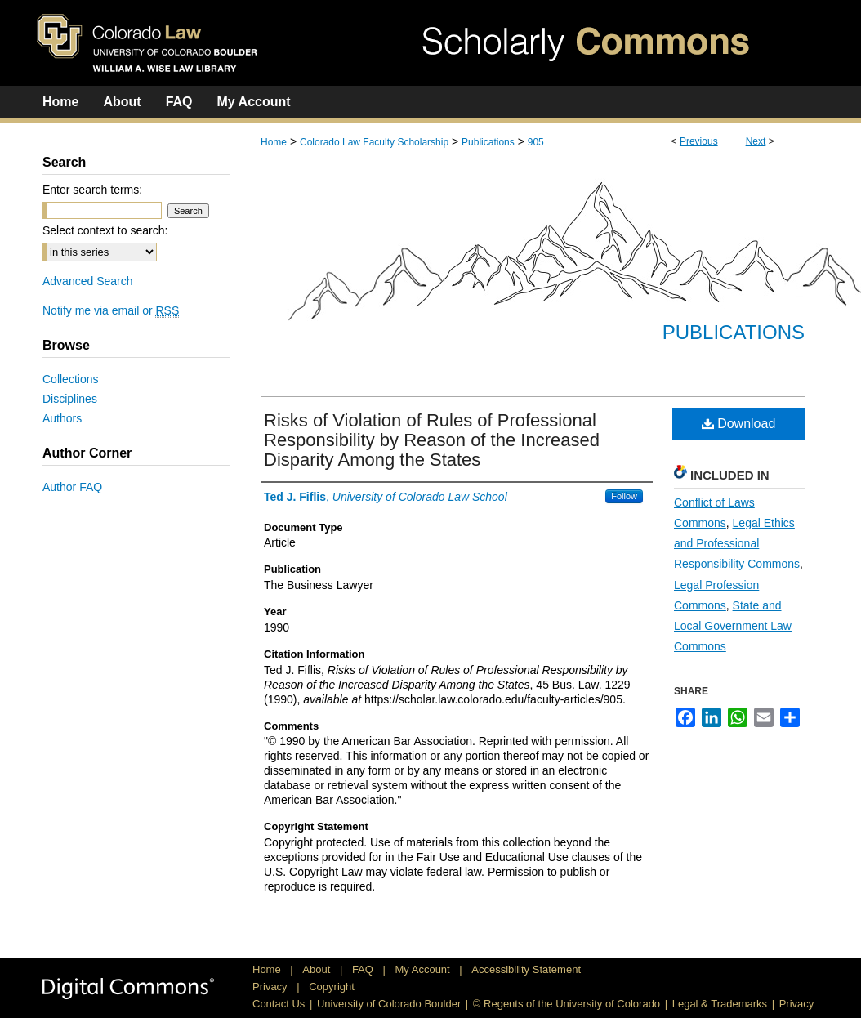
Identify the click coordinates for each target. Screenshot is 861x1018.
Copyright (332, 986)
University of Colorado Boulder (389, 1004)
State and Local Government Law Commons (733, 626)
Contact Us (278, 1004)
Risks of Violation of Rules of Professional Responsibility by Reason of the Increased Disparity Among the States (432, 440)
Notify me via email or (110, 310)
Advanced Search (87, 281)
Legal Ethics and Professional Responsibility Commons (737, 543)
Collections (70, 379)
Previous (699, 141)
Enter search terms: (92, 189)
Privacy (271, 986)
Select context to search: (104, 230)
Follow (624, 496)
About (317, 969)
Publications (488, 142)
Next (756, 141)
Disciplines (69, 398)
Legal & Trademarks (719, 1004)
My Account (424, 969)
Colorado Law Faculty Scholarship (374, 142)
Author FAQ (72, 486)
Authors (62, 418)
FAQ (364, 969)
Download (739, 424)
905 (536, 142)
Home (274, 142)
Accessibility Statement (526, 969)
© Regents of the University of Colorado (566, 1004)
